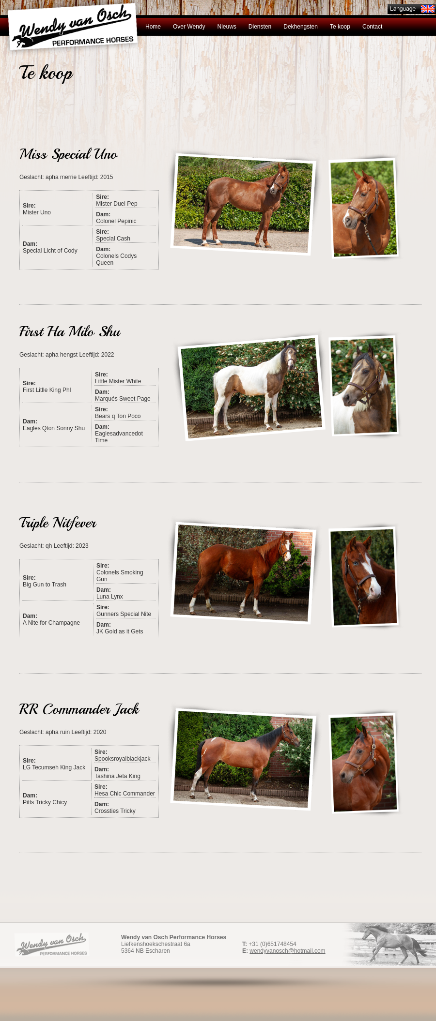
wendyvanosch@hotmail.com (287, 950)
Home (153, 26)
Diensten (260, 26)
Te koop (340, 26)
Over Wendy (189, 26)
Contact (372, 26)
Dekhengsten (300, 26)
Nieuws (226, 26)
